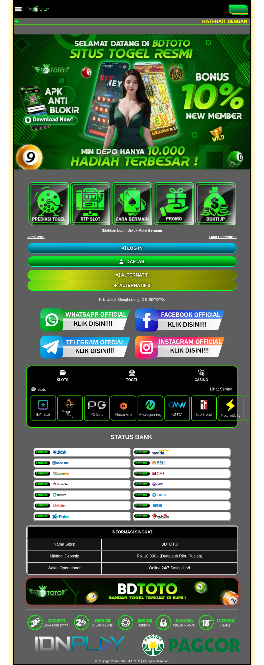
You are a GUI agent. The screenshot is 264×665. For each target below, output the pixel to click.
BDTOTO (134, 661)
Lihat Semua (221, 389)
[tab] (62, 375)
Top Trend (204, 414)
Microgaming (150, 414)
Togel (132, 380)
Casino (201, 380)
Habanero (123, 414)
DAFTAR (132, 261)
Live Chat (238, 9)
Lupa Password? (222, 237)
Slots (62, 380)
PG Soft (96, 414)
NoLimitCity (230, 415)
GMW (177, 414)
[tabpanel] (132, 404)
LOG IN (132, 248)
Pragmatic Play (70, 414)
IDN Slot (43, 414)
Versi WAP (36, 237)
